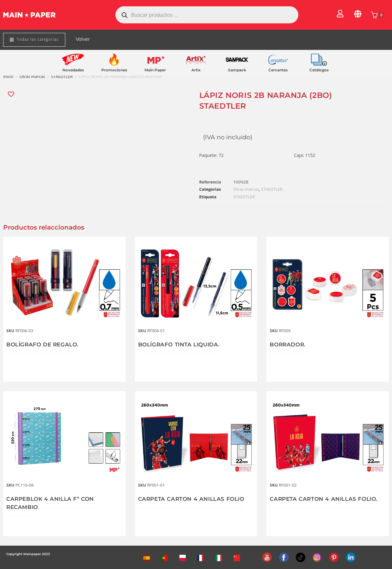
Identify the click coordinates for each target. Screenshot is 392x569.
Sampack (237, 70)
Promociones (114, 70)
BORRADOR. (288, 344)
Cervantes (278, 70)
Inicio (8, 76)
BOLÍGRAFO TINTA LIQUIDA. (181, 344)
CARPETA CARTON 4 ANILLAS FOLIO (194, 498)
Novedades (73, 70)
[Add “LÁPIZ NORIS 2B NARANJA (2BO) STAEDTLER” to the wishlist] (11, 94)
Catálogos (319, 70)
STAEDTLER (62, 76)
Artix (196, 70)
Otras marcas (32, 76)
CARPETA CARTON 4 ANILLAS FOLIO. (326, 498)
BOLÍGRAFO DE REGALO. (44, 344)
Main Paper (155, 70)
